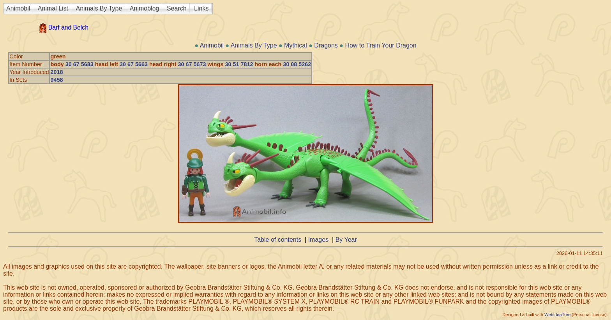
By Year (346, 239)
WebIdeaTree (557, 314)
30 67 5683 (79, 64)
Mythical (295, 45)
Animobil (18, 8)
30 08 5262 (297, 64)
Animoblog (144, 8)
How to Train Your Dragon (380, 45)
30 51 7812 (239, 64)
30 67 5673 (192, 64)
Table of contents (277, 239)
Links (201, 8)
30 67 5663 (134, 64)
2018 (56, 72)
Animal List (53, 8)
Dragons (325, 45)
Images (318, 239)
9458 (56, 80)
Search (177, 8)
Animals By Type (99, 8)
